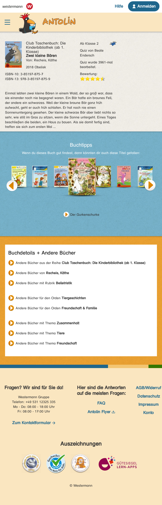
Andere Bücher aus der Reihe (80, 263)
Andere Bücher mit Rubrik (44, 283)
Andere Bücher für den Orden (51, 298)
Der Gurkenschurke (84, 215)
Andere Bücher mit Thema (47, 323)
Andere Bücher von (42, 273)
